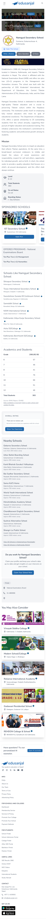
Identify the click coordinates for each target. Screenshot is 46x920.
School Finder (6, 834)
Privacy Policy (6, 794)
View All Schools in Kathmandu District (17, 545)
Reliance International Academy (20, 678)
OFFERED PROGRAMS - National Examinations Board (19, 251)
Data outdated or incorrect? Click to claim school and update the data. (21, 404)
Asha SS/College (12, 328)
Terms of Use (6, 791)
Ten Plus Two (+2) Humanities (15, 262)
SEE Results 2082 (8, 860)
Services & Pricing (8, 814)
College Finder (6, 841)
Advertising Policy (8, 797)
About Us (5, 784)
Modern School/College (16, 653)
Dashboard (5, 807)
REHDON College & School (18, 731)
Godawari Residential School (19, 706)
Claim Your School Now (23, 572)
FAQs (3, 780)
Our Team (5, 787)
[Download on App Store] (23, 913)
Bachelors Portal (7, 848)
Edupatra (5, 871)
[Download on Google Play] (23, 908)
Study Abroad (6, 878)
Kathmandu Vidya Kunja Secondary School (22, 319)
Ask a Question (23, 54)
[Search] (42, 3)
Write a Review (8, 54)
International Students (9, 874)
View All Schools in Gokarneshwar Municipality (19, 542)
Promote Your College (9, 817)
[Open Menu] (4, 3)
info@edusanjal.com (9, 898)
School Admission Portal (10, 837)
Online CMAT (6, 864)
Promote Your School (9, 821)
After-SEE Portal (7, 844)
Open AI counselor (35, 751)
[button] (4, 3)
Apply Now (19, 237)
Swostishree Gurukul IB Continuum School (23, 296)
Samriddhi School (12, 303)
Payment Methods (8, 824)
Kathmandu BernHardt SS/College (20, 336)
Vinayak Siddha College (17, 628)
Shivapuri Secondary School (17, 281)
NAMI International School (16, 311)
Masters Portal (7, 851)
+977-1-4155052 (9, 895)
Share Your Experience (14, 429)
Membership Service (8, 810)
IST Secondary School (16, 228)
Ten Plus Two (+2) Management (16, 257)
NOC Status (6, 867)
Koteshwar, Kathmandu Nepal (9, 890)
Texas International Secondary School (21, 289)
